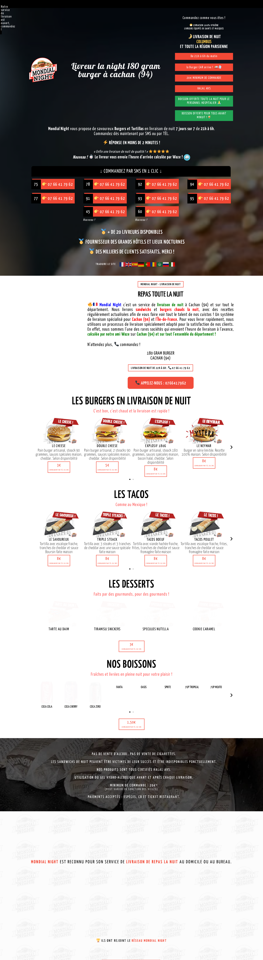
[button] (59, 468)
